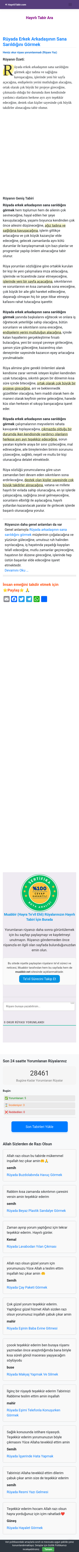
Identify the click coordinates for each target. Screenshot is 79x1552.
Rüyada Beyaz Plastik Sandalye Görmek (36, 1211)
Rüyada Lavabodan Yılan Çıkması (31, 1246)
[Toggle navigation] (70, 4)
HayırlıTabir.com (15, 4)
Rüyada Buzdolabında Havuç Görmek (34, 1175)
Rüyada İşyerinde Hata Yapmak (30, 1456)
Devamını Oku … (17, 570)
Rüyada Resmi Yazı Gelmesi (27, 1492)
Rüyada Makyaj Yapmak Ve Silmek (32, 1374)
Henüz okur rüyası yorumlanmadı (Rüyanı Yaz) (30, 52)
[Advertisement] (39, 155)
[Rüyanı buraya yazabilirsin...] (39, 1006)
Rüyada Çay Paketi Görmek (27, 1287)
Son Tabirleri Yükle (39, 1127)
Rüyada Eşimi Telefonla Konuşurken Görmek (33, 1412)
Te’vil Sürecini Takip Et (39, 979)
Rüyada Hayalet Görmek (25, 1528)
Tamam (48, 1549)
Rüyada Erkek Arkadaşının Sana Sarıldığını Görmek (35, 41)
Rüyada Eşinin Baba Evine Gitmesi (32, 1328)
